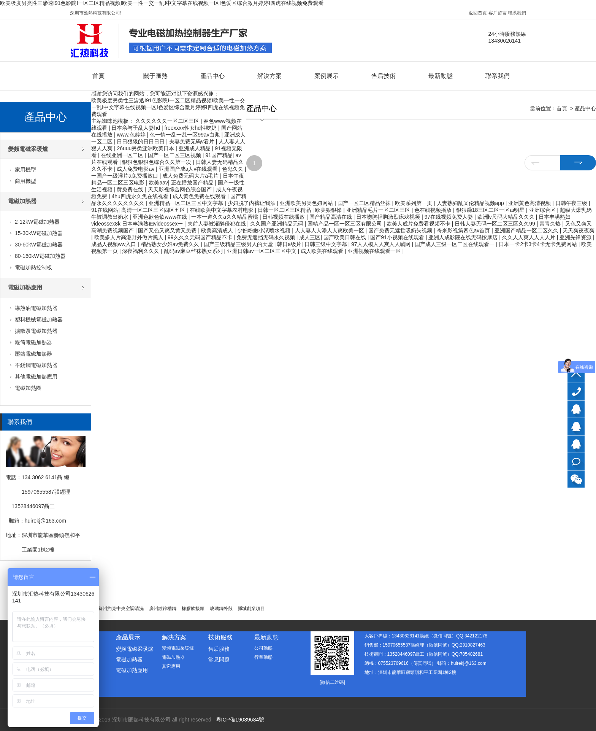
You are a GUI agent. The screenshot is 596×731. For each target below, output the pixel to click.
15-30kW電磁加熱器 (39, 233)
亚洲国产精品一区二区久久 (527, 230)
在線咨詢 (576, 461)
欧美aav (158, 183)
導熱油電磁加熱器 (36, 308)
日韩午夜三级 (572, 203)
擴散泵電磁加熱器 (36, 331)
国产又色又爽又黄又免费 (168, 230)
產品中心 (212, 76)
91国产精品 (219, 155)
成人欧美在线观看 (323, 251)
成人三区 (309, 237)
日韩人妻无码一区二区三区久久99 (495, 224)
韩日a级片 (289, 244)
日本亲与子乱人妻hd (136, 128)
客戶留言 (497, 13)
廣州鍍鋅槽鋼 (162, 608)
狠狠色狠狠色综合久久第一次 (157, 162)
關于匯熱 (155, 76)
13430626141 (576, 391)
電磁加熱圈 (28, 388)
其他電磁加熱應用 (36, 376)
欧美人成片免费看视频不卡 (419, 224)
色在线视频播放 (433, 210)
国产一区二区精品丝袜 (365, 203)
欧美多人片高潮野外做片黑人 (129, 237)
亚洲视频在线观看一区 (375, 251)
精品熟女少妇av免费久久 (171, 244)
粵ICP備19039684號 (240, 720)
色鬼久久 (233, 169)
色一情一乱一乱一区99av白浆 (185, 135)
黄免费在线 (131, 189)
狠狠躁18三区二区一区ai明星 (491, 210)
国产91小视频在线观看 (397, 237)
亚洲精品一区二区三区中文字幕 (187, 203)
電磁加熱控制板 (33, 267)
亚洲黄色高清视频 (530, 203)
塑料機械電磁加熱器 (39, 319)
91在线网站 (105, 210)
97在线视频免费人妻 (449, 217)
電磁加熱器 (22, 201)
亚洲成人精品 (195, 148)
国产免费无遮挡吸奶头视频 (401, 230)
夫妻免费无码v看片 (192, 141)
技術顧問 (576, 444)
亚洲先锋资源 (576, 237)
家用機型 (25, 170)
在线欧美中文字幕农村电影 (222, 210)
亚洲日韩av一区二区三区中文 (262, 251)
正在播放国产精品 (193, 183)
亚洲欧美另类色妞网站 (307, 203)
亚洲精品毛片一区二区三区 (379, 210)
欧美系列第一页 (414, 203)
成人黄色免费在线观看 (200, 196)
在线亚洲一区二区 (123, 155)
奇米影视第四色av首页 (464, 230)
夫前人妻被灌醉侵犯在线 (217, 224)
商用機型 (25, 181)
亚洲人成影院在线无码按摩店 (463, 237)
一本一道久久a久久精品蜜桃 (225, 217)
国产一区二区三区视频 (175, 155)
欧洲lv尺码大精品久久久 (506, 217)
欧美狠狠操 (329, 210)
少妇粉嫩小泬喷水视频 (264, 230)
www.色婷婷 (132, 135)
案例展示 (326, 76)
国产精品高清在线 (331, 217)
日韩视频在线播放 (284, 217)
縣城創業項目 (251, 608)
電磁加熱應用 (25, 287)
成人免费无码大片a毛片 (191, 176)
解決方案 (269, 76)
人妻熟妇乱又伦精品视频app (471, 203)
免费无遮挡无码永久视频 (266, 237)
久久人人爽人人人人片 (529, 237)
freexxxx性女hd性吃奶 (191, 128)
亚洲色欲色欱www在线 (160, 217)
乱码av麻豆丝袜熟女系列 (194, 251)
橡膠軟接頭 (193, 608)
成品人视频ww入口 (114, 244)
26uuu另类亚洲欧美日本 (146, 148)
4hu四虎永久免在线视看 (140, 196)
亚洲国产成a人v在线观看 (189, 169)
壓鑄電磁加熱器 (33, 354)
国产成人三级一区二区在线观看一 (455, 244)
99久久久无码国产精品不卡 (200, 237)
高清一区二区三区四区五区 (154, 210)
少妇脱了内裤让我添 (252, 203)
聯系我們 (517, 13)
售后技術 (383, 76)
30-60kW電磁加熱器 (39, 245)
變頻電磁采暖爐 (28, 149)
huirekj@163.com (45, 521)
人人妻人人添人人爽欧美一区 (330, 230)
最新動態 (440, 76)
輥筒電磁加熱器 (33, 342)
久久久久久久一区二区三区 (168, 121)
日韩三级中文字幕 (326, 244)
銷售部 (576, 426)
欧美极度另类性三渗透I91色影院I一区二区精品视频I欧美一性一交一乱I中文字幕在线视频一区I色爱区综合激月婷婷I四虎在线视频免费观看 (161, 3)
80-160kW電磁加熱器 (40, 256)
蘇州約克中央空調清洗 (121, 608)
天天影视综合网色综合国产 (180, 189)
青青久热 (550, 224)
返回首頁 (478, 13)
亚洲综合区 (543, 210)
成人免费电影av (136, 169)
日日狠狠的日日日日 (141, 141)
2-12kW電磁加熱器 (37, 222)
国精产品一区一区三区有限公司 (346, 224)
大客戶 (576, 409)
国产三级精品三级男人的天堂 (239, 244)
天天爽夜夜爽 (578, 230)
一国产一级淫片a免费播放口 (125, 176)
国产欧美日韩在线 (345, 237)
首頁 (98, 76)
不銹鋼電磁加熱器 (36, 365)
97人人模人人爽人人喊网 (381, 244)
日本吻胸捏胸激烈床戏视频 (389, 217)
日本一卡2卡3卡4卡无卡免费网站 (538, 244)
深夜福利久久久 (141, 251)
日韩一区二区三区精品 (285, 210)
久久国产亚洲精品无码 (277, 224)
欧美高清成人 (218, 230)
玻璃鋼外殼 (221, 608)
